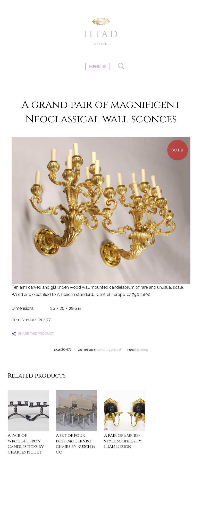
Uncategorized (109, 349)
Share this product (36, 334)
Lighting (141, 349)
